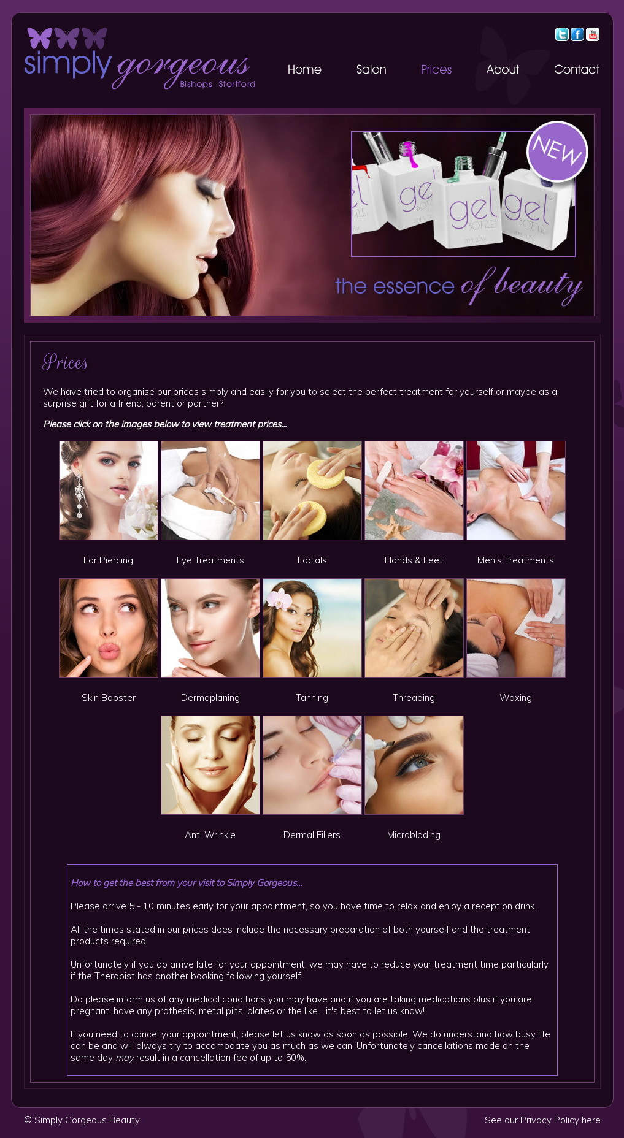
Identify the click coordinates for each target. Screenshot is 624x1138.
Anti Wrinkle (210, 835)
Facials (312, 560)
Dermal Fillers (312, 835)
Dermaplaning (210, 697)
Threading (414, 697)
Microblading (414, 835)
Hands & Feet (414, 560)
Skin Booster (109, 697)
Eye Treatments (210, 560)
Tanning (312, 697)
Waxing (515, 697)
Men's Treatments (515, 560)
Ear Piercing (108, 560)
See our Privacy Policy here (543, 1120)
